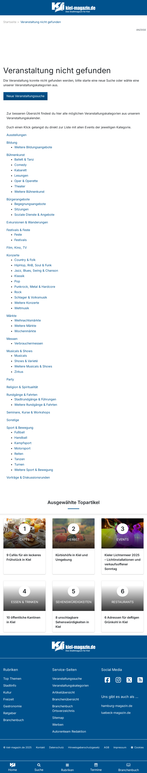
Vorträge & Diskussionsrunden (28, 477)
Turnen (19, 464)
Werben (57, 724)
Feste (18, 234)
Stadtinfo (9, 685)
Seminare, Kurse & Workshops (28, 412)
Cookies (137, 747)
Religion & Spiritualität (22, 387)
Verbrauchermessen (28, 343)
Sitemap (58, 718)
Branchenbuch (13, 720)
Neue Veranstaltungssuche (25, 96)
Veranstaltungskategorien (70, 685)
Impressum (120, 747)
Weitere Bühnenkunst (29, 191)
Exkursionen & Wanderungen (27, 222)
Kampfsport (22, 443)
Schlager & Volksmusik (30, 297)
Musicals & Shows (19, 351)
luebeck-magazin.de (116, 713)
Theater (19, 186)
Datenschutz (56, 747)
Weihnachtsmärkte (27, 320)
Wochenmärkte (25, 331)
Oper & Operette (26, 181)
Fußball (19, 432)
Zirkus (18, 372)
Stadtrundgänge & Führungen (35, 399)
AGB (106, 747)
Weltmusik (21, 308)
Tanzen (19, 459)
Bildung (12, 142)
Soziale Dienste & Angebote (34, 214)
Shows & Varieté (26, 361)
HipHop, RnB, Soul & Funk (33, 265)
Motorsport (22, 448)
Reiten (18, 454)
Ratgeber (9, 713)
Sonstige (13, 420)
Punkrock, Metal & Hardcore (34, 287)
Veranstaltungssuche (67, 678)
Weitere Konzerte (26, 303)
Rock (18, 292)
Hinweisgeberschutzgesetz (84, 747)
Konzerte (13, 255)
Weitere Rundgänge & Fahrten (35, 405)
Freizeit (8, 699)
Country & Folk (25, 260)
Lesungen (21, 175)
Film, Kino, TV (17, 247)
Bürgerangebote (18, 199)
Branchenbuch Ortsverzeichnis (63, 708)
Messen (12, 339)
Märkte (11, 316)
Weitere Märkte (25, 326)
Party (10, 379)
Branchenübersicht (65, 699)
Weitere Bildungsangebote (33, 147)
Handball (20, 437)
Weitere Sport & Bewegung (33, 470)
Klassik (19, 276)
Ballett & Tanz (24, 159)
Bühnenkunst (16, 155)
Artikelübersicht (63, 692)
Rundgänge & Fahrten (22, 395)
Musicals (20, 355)
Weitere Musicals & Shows (33, 366)
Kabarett (20, 170)
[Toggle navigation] (67, 767)
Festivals (20, 240)
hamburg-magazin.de (116, 706)
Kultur (7, 692)
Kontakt (40, 747)
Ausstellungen (16, 135)
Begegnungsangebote (30, 204)
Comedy (20, 165)
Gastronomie (12, 706)
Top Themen (12, 678)
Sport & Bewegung (20, 428)
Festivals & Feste (18, 230)
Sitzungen (21, 209)
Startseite (9, 22)
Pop (17, 281)
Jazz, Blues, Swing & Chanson (36, 270)
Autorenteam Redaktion (69, 731)
